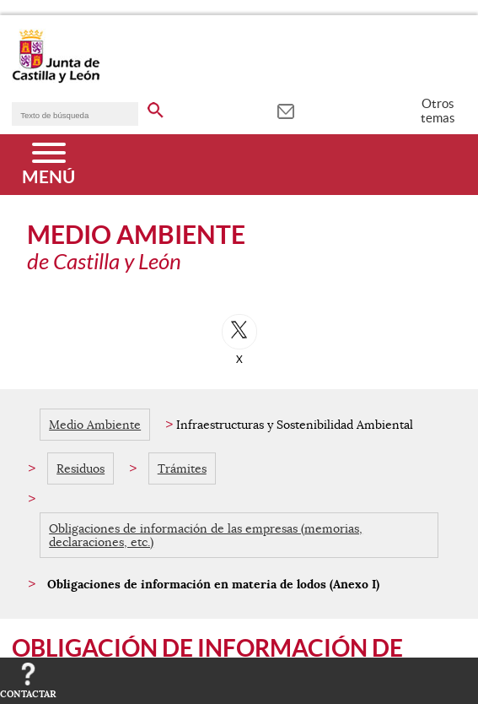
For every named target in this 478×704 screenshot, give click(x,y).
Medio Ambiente (95, 424)
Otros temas (438, 110)
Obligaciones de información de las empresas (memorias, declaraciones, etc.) (206, 535)
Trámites (182, 468)
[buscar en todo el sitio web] (155, 107)
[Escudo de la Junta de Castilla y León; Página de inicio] (55, 79)
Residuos (80, 468)
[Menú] (48, 164)
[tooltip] (285, 109)
